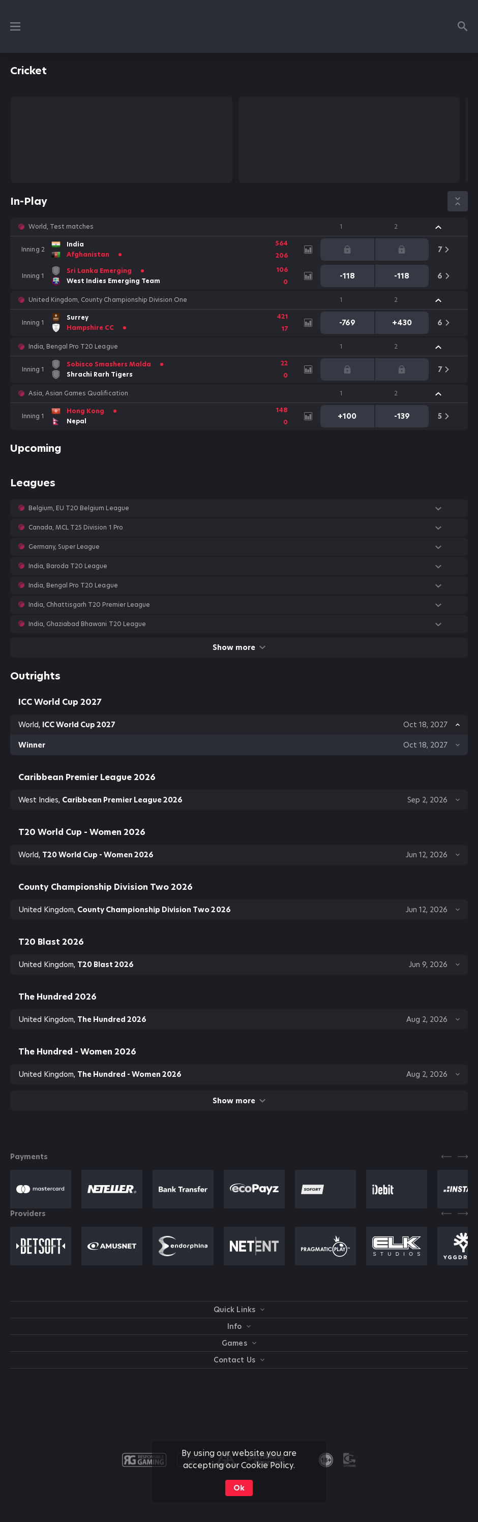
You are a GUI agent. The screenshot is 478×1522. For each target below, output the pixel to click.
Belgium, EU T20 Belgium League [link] (78, 508)
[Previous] (446, 1157)
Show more (239, 647)
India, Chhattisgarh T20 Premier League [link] (89, 605)
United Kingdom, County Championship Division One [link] (107, 300)
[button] (239, 227)
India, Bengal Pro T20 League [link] (73, 347)
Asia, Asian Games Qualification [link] (78, 393)
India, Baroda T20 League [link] (67, 566)
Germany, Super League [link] (64, 547)
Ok (239, 1488)
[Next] (463, 1157)
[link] (157, 249)
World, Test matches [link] (61, 227)
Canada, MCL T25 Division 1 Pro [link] (75, 527)
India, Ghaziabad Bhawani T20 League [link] (87, 624)
